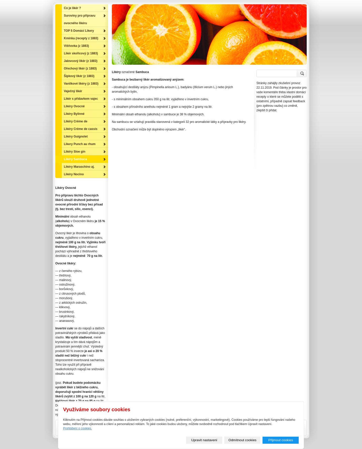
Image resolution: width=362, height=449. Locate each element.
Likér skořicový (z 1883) (81, 53)
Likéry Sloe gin (74, 151)
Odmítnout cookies (242, 440)
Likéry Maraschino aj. (79, 166)
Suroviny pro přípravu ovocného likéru (79, 19)
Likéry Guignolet (76, 136)
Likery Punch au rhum (80, 144)
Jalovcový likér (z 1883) (80, 61)
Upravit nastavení (204, 440)
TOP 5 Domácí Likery (79, 30)
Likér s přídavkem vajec (81, 98)
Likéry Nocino (74, 174)
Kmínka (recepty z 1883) (81, 38)
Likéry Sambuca (75, 159)
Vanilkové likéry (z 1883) (81, 83)
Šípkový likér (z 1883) (79, 76)
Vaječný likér (73, 91)
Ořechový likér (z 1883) (80, 68)
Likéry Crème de (75, 121)
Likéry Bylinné (74, 114)
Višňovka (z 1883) (76, 46)
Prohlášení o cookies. (77, 428)
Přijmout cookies (280, 440)
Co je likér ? (72, 8)
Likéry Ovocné (74, 106)
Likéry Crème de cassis (80, 129)
